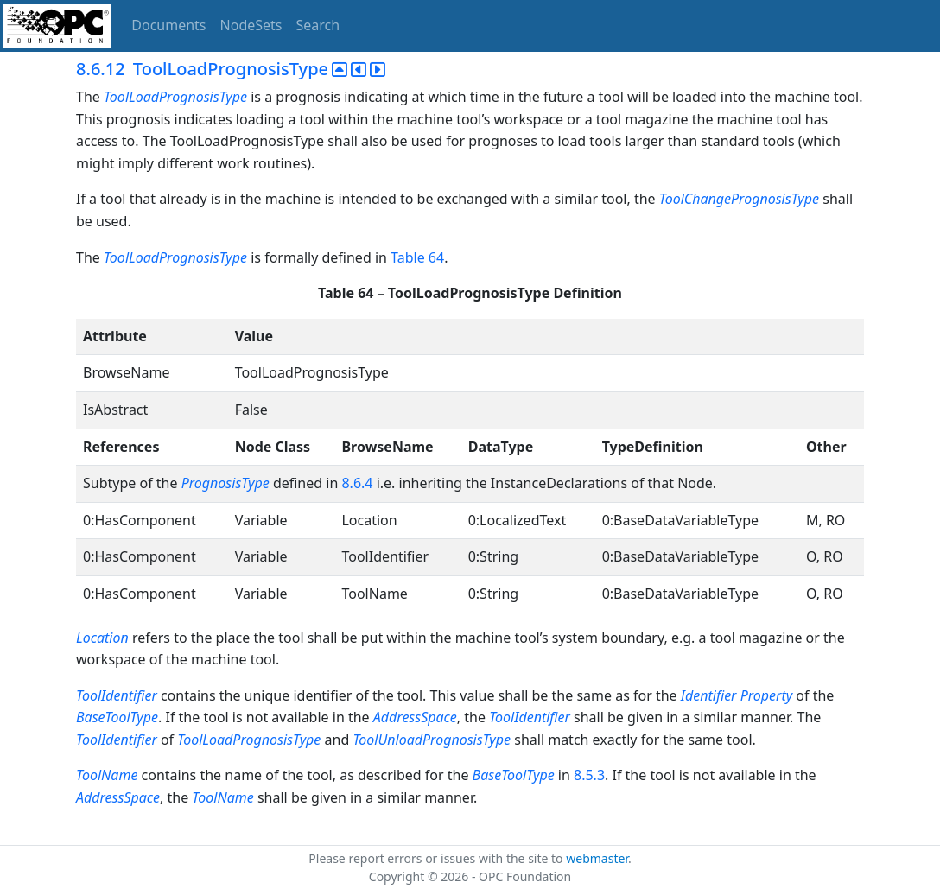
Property (766, 695)
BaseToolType (117, 717)
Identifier (709, 695)
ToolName (106, 774)
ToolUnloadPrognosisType (431, 739)
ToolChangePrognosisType (739, 198)
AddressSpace (415, 717)
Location (102, 637)
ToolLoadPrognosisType (175, 96)
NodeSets (251, 25)
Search (318, 25)
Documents (168, 25)
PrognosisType (225, 482)
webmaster (597, 858)
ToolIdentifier (116, 695)
